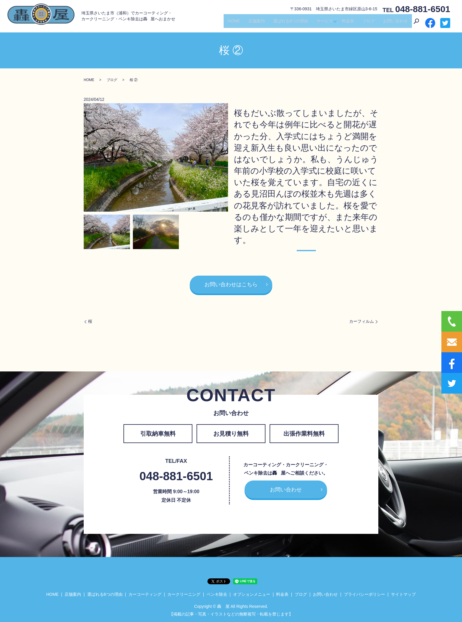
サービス (323, 23)
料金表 (348, 23)
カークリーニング (183, 594)
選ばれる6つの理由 (289, 23)
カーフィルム (361, 321)
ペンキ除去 (217, 594)
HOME (232, 23)
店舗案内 (255, 23)
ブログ (368, 23)
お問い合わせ (395, 23)
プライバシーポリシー (364, 594)
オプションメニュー (251, 594)
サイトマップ (403, 594)
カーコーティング (144, 594)
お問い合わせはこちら (231, 284)
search (416, 23)
